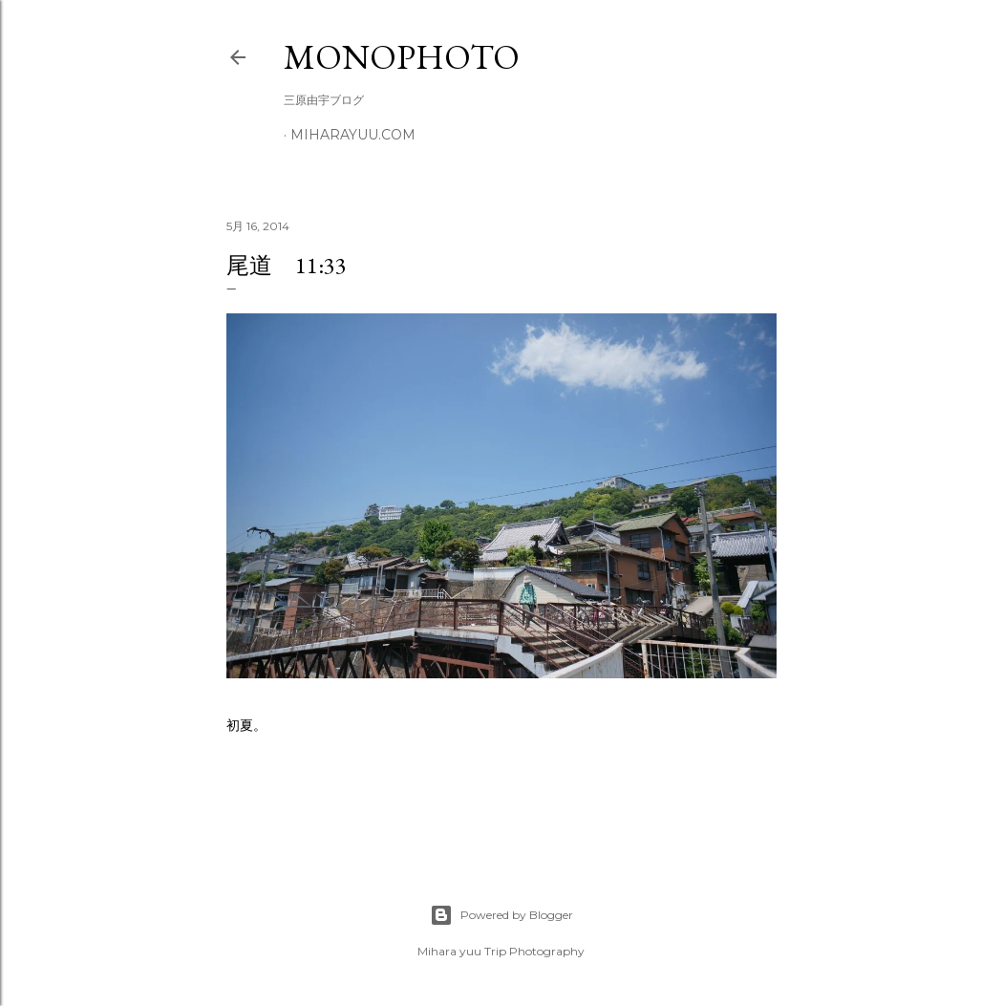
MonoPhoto (402, 56)
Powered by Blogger (501, 915)
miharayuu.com (353, 134)
